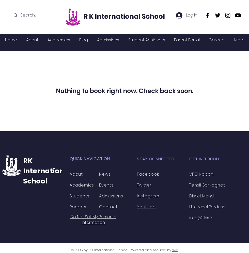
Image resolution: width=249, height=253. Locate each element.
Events (106, 185)
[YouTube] (238, 15)
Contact (108, 207)
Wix (175, 250)
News (105, 174)
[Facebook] (207, 15)
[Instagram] (227, 15)
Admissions (111, 196)
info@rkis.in (201, 218)
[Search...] (41, 15)
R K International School (124, 16)
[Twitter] (217, 15)
